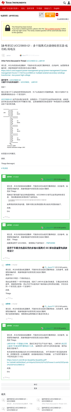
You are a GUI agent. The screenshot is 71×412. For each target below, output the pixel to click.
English (56, 8)
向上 (4, 218)
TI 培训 (39, 8)
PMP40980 (50, 243)
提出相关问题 (50, 14)
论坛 (23, 8)
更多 (41, 14)
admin (8, 55)
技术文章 (30, 8)
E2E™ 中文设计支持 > (10, 8)
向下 (9, 218)
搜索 (64, 3)
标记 (35, 384)
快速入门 (47, 8)
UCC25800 (25, 82)
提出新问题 (57, 14)
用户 (69, 3)
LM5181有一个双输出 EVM (17, 344)
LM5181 (42, 61)
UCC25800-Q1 (32, 61)
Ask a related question (53, 29)
